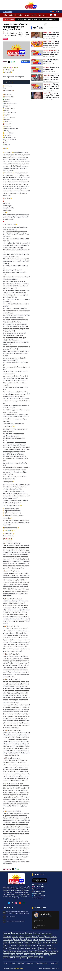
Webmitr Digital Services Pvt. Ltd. (51, 968)
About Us (12, 963)
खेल (40, 15)
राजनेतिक (34, 15)
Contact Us (30, 963)
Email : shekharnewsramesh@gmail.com (15, 921)
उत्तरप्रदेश (20, 15)
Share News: (7, 869)
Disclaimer (21, 963)
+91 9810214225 (10, 917)
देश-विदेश (12, 15)
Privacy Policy (54, 963)
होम (5, 15)
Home (5, 963)
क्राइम (27, 15)
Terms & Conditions (42, 963)
